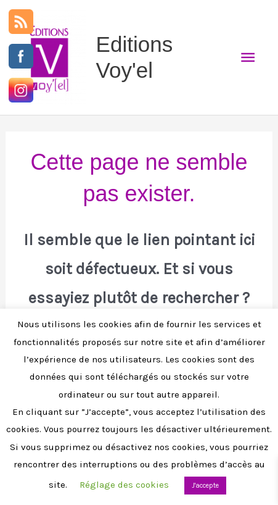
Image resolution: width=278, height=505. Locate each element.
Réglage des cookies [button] (124, 484)
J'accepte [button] (205, 486)
